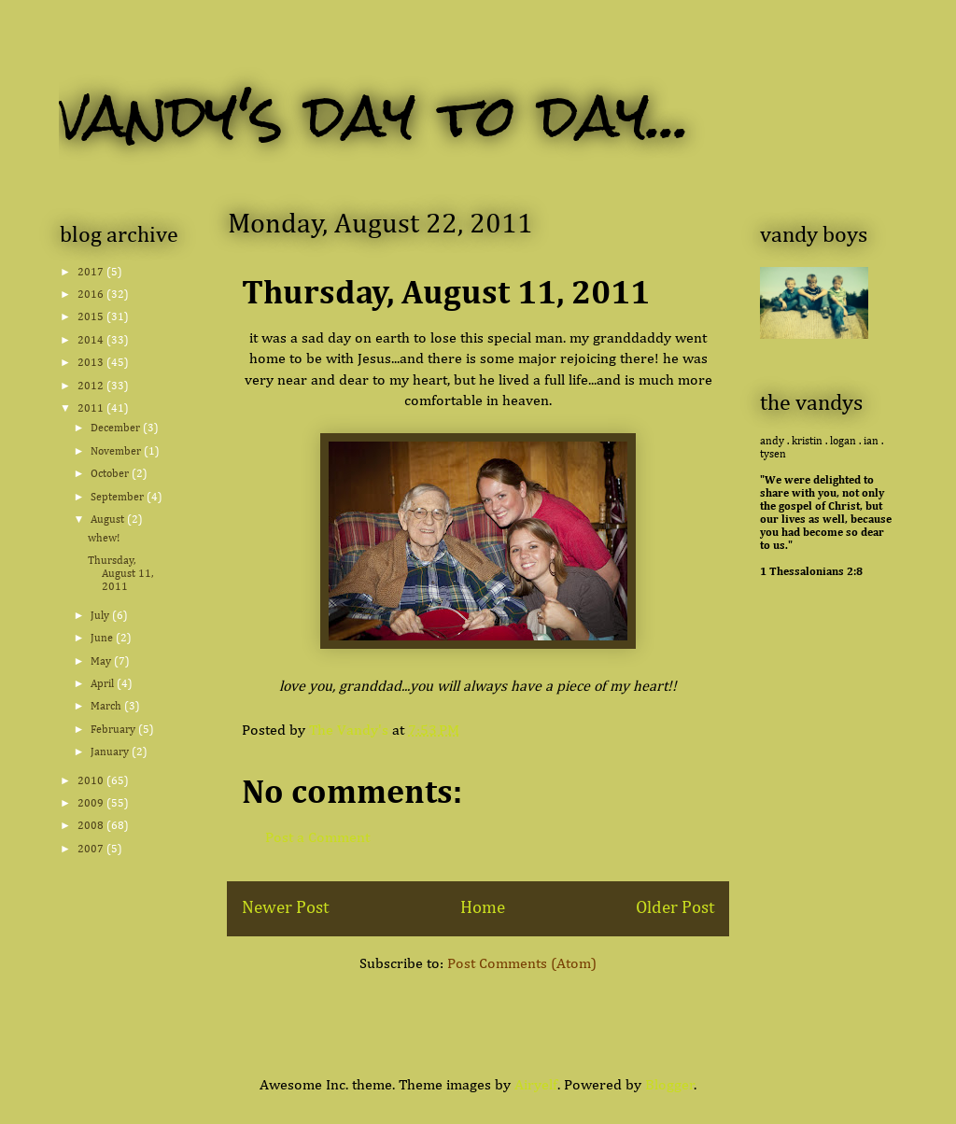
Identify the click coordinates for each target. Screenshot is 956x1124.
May (102, 661)
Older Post (675, 908)
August (109, 520)
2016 (91, 295)
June (103, 638)
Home (482, 908)
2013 (91, 363)
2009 (91, 803)
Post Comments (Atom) (522, 964)
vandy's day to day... (375, 115)
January (111, 752)
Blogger (670, 1085)
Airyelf (535, 1085)
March (107, 706)
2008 (91, 826)
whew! (104, 538)
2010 (91, 781)
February (114, 730)
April (104, 684)
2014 (91, 340)
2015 (91, 317)
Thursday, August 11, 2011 (120, 574)
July (101, 616)
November (117, 451)
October (111, 474)
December (117, 428)
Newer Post (285, 908)
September (119, 497)
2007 (91, 849)
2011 (91, 408)
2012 (91, 386)
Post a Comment (317, 838)
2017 (91, 272)
